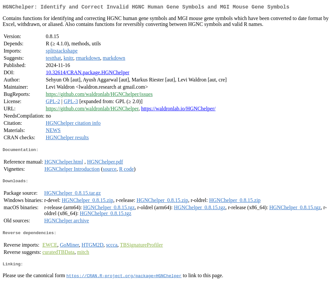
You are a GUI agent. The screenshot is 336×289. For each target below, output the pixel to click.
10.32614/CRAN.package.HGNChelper (87, 74)
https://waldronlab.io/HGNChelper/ (178, 110)
